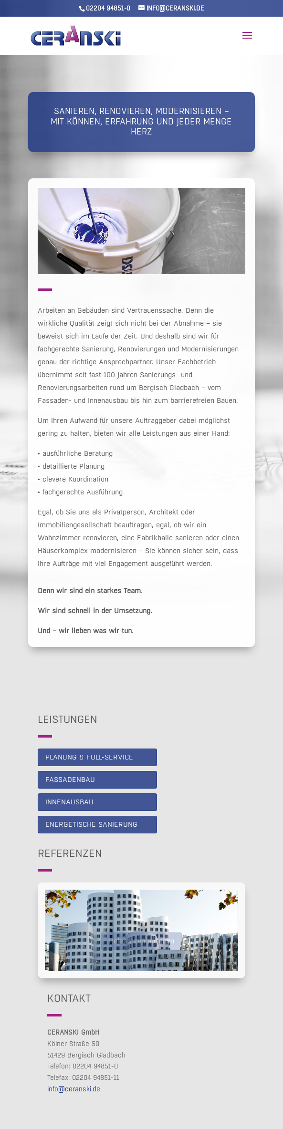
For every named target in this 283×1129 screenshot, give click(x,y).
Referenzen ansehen (141, 942)
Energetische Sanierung (91, 824)
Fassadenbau (70, 779)
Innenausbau (69, 802)
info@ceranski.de (73, 1089)
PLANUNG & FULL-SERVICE (89, 757)
